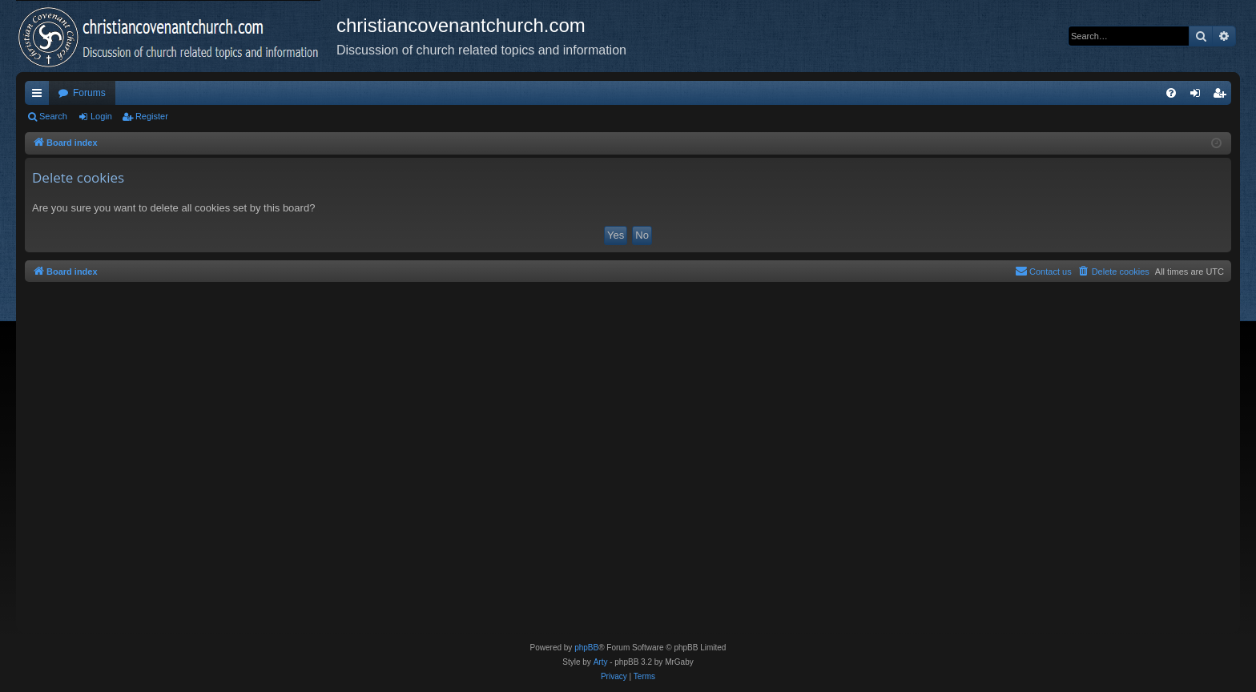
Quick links (40, 96)
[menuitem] (1171, 93)
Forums (89, 93)
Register (151, 116)
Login (101, 116)
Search (53, 116)
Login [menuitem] (1198, 96)
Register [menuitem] (1222, 96)
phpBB (586, 647)
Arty (601, 662)
